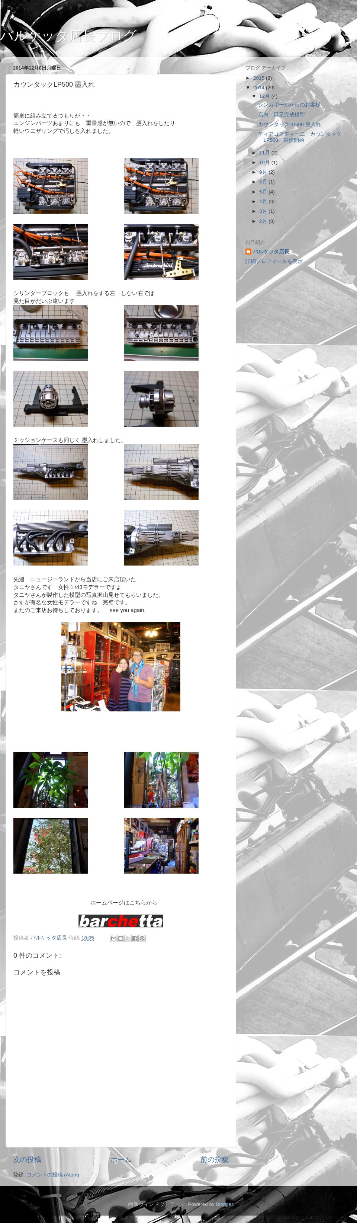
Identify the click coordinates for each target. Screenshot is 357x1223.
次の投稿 (27, 1159)
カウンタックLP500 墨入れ (289, 124)
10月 (265, 162)
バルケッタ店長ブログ (68, 35)
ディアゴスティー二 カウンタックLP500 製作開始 (299, 137)
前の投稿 (214, 1159)
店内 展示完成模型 (281, 115)
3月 (263, 211)
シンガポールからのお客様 (289, 105)
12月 (265, 96)
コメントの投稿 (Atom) (52, 1175)
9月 (263, 172)
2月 (263, 221)
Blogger (224, 1204)
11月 (265, 153)
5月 (263, 192)
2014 (259, 87)
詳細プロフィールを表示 (274, 261)
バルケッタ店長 (271, 251)
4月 (263, 201)
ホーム (121, 1159)
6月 (263, 182)
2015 (259, 78)
